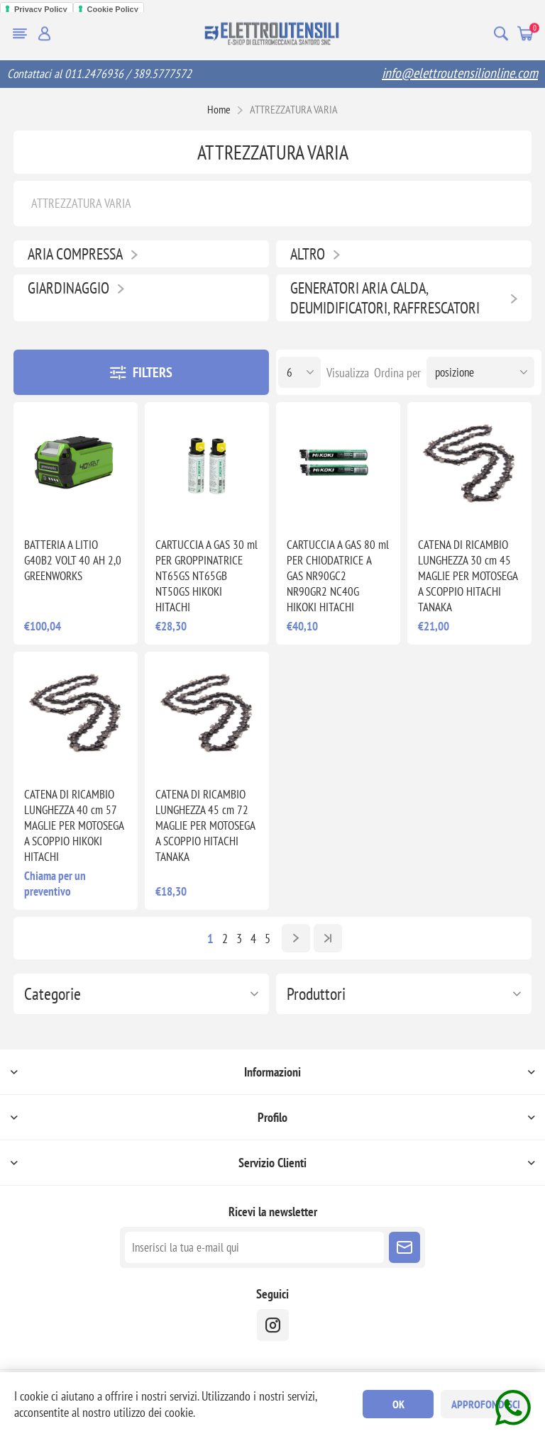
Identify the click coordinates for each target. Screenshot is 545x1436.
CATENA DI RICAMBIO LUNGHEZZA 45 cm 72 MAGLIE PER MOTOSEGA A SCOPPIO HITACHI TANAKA (205, 825)
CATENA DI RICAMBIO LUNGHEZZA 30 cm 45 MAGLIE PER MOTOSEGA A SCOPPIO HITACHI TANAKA (467, 576)
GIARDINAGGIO (68, 288)
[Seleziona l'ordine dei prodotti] (480, 372)
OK (398, 1404)
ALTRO (307, 254)
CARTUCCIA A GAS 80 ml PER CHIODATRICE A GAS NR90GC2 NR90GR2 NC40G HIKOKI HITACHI (338, 576)
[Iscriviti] (254, 1247)
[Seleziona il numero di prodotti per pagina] (299, 372)
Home (219, 109)
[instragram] (273, 1325)
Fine (328, 938)
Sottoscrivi (404, 1247)
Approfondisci (485, 1404)
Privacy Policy (40, 9)
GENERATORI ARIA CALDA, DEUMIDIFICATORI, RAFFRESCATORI (385, 298)
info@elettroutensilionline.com (460, 73)
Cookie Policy (112, 9)
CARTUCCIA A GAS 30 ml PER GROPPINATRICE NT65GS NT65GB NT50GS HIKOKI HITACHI (206, 576)
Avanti (296, 938)
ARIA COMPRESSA (75, 254)
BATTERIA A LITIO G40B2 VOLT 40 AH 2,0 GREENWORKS (72, 560)
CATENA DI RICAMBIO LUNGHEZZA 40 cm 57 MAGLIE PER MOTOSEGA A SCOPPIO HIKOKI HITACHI (73, 825)
